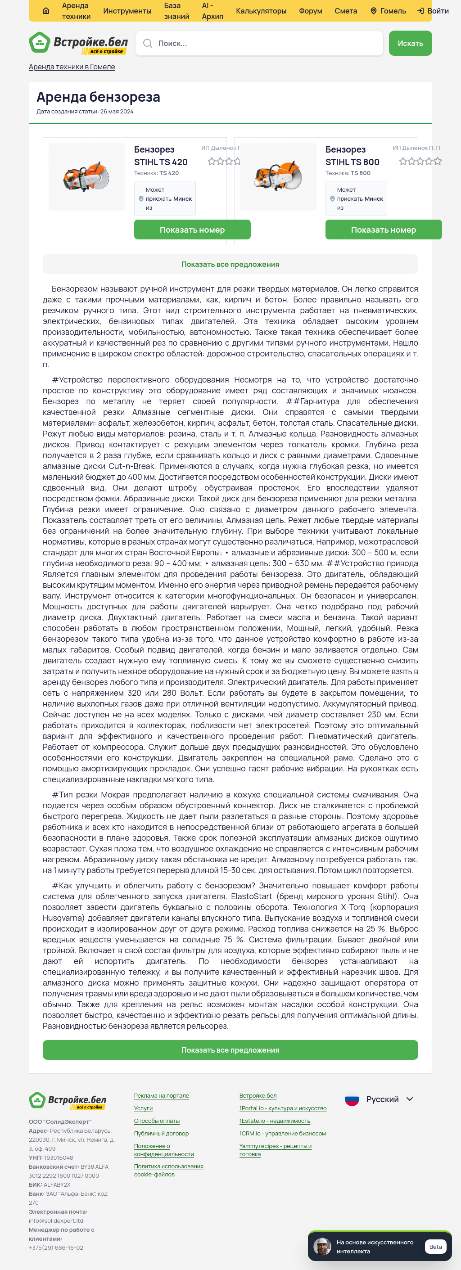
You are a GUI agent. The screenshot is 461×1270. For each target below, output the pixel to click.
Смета (346, 11)
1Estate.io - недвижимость (275, 1121)
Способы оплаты (157, 1121)
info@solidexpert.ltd (56, 1220)
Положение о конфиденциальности (164, 1150)
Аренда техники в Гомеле (72, 67)
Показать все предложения (230, 264)
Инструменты (128, 11)
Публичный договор (161, 1133)
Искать (410, 43)
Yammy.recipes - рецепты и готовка (276, 1150)
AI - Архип (213, 10)
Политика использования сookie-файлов (168, 1170)
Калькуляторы (261, 11)
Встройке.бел (258, 1095)
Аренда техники (76, 10)
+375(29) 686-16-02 (56, 1247)
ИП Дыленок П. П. (225, 148)
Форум (310, 11)
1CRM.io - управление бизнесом (283, 1133)
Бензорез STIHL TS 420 (161, 156)
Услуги (143, 1108)
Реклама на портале (161, 1095)
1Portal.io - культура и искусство (283, 1108)
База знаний (177, 10)
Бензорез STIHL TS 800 (352, 156)
